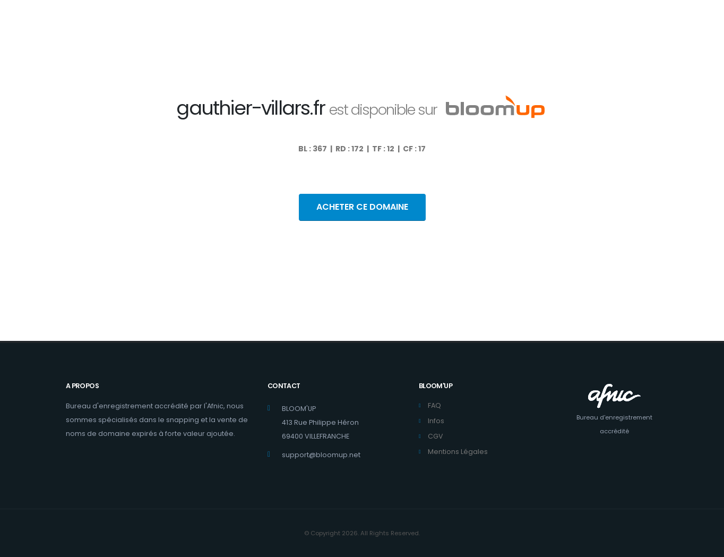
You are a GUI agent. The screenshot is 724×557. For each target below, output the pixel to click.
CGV (435, 436)
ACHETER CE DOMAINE (362, 207)
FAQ (434, 405)
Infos (436, 420)
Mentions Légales (458, 451)
